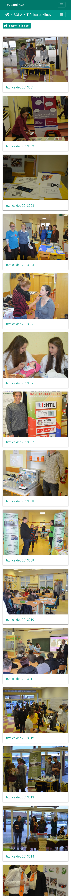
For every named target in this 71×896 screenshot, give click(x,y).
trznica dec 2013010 (20, 619)
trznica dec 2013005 (20, 324)
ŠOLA (18, 15)
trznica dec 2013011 (20, 679)
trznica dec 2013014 (20, 856)
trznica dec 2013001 (20, 87)
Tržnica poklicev (39, 15)
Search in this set (16, 25)
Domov (7, 14)
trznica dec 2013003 (20, 205)
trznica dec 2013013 (20, 797)
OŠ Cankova (14, 5)
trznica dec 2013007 (20, 442)
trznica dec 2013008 (20, 501)
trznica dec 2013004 (20, 265)
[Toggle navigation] (62, 5)
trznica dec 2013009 (20, 560)
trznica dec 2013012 (20, 738)
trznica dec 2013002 (20, 146)
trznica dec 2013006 (20, 383)
